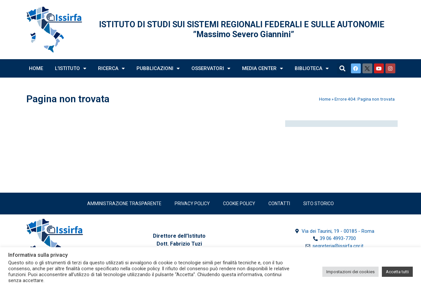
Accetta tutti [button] (397, 271)
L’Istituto (70, 68)
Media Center (262, 68)
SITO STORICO (318, 203)
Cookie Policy (239, 203)
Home (36, 68)
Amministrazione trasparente (124, 203)
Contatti (279, 203)
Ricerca (111, 68)
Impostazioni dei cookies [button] (350, 271)
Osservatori (210, 68)
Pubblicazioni (158, 68)
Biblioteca (312, 68)
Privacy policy (192, 203)
